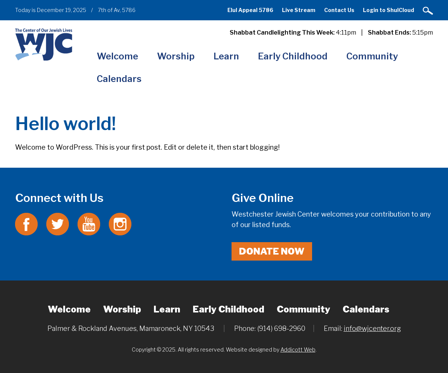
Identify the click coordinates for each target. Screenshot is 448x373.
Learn (226, 56)
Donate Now (272, 251)
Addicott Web (297, 349)
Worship (176, 56)
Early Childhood (293, 56)
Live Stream (298, 10)
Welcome (117, 56)
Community (372, 56)
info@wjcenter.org (372, 328)
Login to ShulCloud (388, 10)
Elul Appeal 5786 (250, 10)
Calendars (119, 78)
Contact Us (339, 10)
